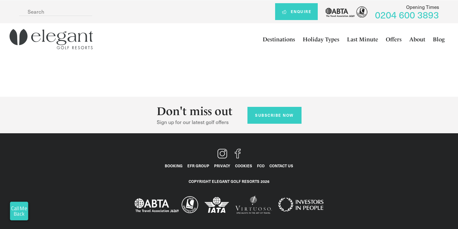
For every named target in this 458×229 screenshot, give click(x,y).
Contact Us (281, 166)
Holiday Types (321, 39)
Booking (174, 166)
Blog (439, 39)
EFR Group (198, 166)
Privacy (222, 166)
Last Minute (362, 39)
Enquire (296, 11)
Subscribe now (274, 115)
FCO (261, 166)
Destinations (279, 39)
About (417, 39)
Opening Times (422, 6)
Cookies (243, 166)
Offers (394, 39)
